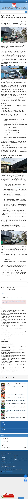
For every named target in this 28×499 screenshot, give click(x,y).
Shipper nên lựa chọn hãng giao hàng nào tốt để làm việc (16, 403)
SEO (2, 431)
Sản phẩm (3, 424)
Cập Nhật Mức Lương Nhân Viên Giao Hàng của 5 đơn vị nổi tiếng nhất (16, 384)
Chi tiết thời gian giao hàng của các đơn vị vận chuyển (15, 400)
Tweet (3, 293)
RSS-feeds (3, 461)
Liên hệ (16, 457)
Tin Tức (16, 455)
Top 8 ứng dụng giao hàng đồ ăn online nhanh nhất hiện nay (15, 395)
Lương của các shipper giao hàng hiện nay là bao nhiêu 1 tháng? (16, 407)
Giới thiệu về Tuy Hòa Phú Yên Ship (7, 376)
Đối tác (3, 427)
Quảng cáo (3, 459)
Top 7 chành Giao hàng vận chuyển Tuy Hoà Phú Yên (15, 417)
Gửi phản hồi (20, 498)
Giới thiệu (3, 455)
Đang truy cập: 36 (9, 471)
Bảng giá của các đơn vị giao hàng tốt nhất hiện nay (15, 397)
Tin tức (3, 422)
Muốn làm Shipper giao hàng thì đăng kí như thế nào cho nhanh (16, 411)
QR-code (3, 471)
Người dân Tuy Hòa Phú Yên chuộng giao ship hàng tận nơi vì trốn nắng (16, 414)
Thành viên (3, 457)
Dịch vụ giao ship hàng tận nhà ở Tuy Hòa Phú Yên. (15, 386)
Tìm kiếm (16, 459)
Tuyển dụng (4, 429)
